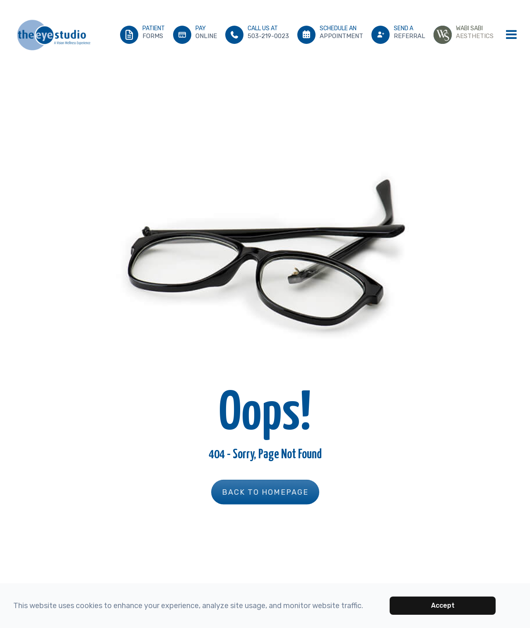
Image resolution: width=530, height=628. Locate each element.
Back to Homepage (265, 491)
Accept (443, 605)
